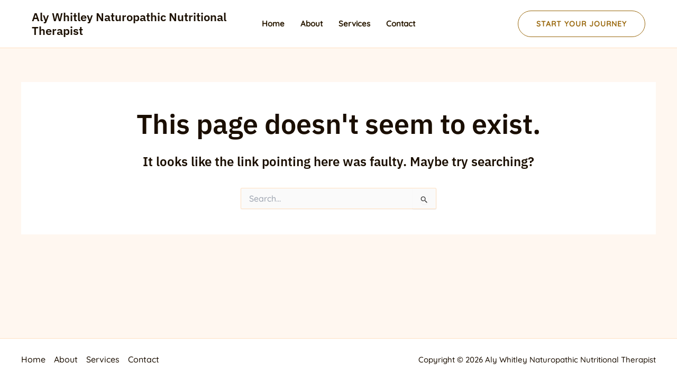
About (311, 24)
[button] (581, 24)
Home (273, 24)
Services (354, 24)
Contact (400, 24)
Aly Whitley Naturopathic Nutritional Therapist (129, 23)
